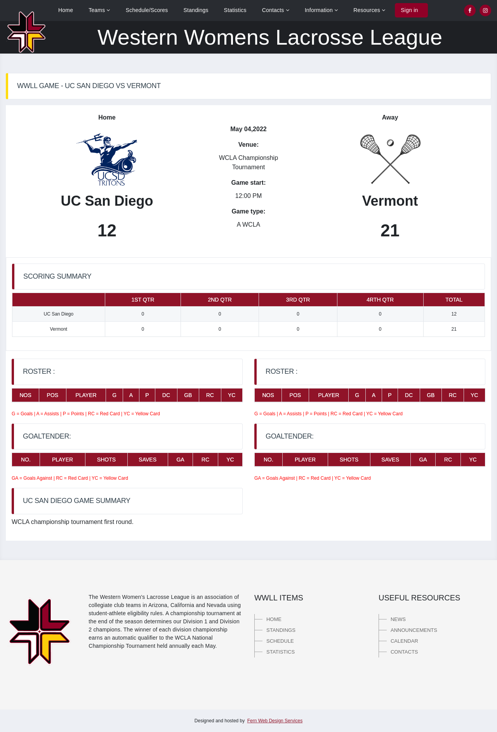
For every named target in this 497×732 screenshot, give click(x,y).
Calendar (404, 641)
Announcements (414, 630)
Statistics (235, 10)
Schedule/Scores (147, 10)
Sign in (409, 10)
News (398, 619)
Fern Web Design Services (275, 720)
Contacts (275, 10)
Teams (99, 10)
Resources (369, 10)
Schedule (280, 641)
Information (321, 10)
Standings (196, 10)
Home (65, 10)
